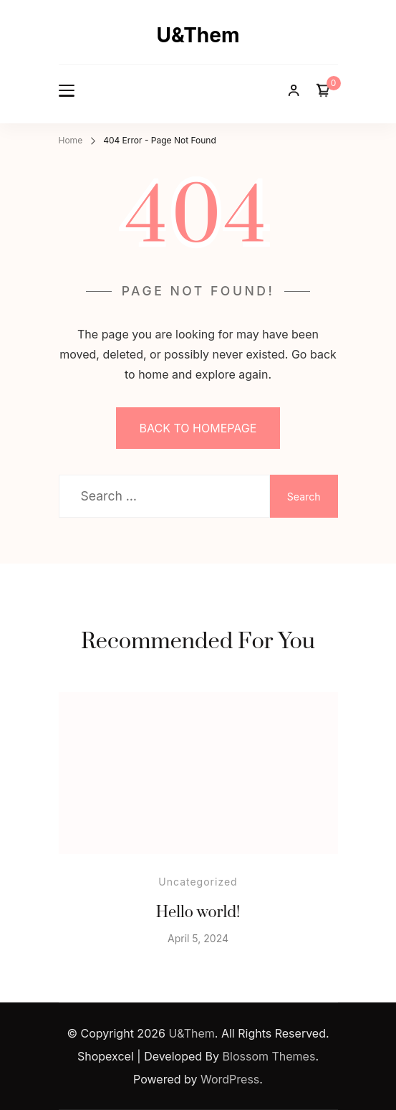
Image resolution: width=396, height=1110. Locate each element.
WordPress (230, 1079)
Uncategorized (197, 882)
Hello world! (198, 912)
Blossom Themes (269, 1056)
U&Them (197, 35)
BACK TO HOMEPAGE (198, 428)
